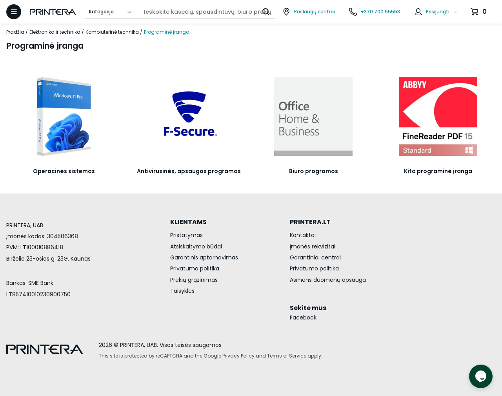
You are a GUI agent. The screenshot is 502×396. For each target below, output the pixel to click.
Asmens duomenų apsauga (328, 280)
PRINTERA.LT (310, 221)
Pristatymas (186, 235)
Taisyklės (182, 291)
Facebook (303, 317)
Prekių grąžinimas (194, 280)
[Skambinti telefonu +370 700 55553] (374, 12)
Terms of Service (286, 355)
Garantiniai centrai (315, 257)
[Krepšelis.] (480, 12)
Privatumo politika (194, 268)
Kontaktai (303, 235)
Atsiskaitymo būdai (196, 246)
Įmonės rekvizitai (312, 246)
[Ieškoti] (265, 12)
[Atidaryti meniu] (13, 11)
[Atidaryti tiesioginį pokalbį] (481, 376)
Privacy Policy (238, 355)
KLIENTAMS (188, 221)
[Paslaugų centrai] (308, 12)
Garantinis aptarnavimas (204, 257)
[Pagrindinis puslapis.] (53, 12)
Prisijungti (437, 11)
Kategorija (101, 11)
